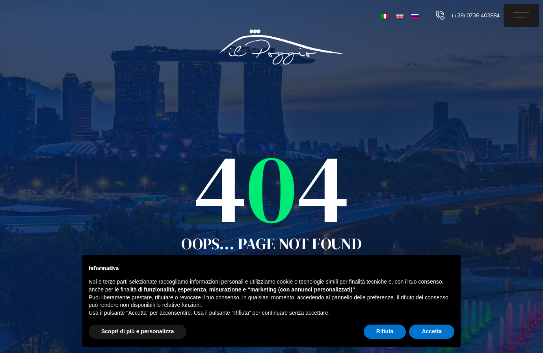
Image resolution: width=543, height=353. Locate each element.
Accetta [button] (432, 331)
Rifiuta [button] (385, 331)
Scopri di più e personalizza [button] (137, 331)
